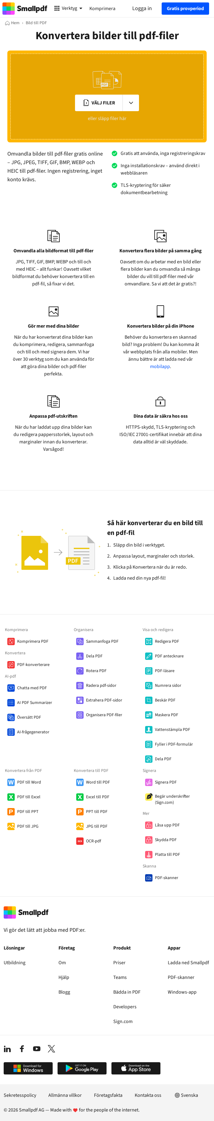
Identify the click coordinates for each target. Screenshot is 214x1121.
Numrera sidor (168, 686)
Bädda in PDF (127, 992)
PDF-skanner (166, 878)
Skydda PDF (166, 840)
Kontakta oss (148, 1095)
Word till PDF (98, 782)
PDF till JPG (28, 826)
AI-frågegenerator (33, 732)
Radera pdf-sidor (101, 686)
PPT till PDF (96, 812)
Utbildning (14, 962)
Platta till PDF (167, 855)
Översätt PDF (29, 717)
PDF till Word (29, 782)
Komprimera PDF (32, 641)
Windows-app (182, 992)
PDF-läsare (165, 671)
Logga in (142, 8)
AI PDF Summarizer (34, 703)
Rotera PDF (96, 671)
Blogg (64, 992)
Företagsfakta (108, 1095)
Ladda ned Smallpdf (188, 962)
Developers (125, 1006)
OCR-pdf (93, 841)
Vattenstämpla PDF (172, 730)
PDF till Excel (28, 797)
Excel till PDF (97, 797)
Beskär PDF (165, 700)
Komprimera (102, 8)
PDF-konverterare (33, 665)
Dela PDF (94, 656)
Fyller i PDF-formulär (174, 744)
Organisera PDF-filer (104, 715)
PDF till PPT (28, 812)
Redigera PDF (167, 641)
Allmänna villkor (65, 1095)
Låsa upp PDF (167, 825)
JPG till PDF (96, 826)
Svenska (186, 1095)
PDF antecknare (169, 656)
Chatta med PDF (32, 688)
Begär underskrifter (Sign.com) (172, 799)
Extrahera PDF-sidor (104, 700)
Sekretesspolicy (20, 1095)
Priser (119, 962)
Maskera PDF (166, 715)
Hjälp (63, 977)
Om (62, 962)
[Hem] (12, 23)
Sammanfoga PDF (102, 641)
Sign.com (123, 1021)
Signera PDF (166, 782)
